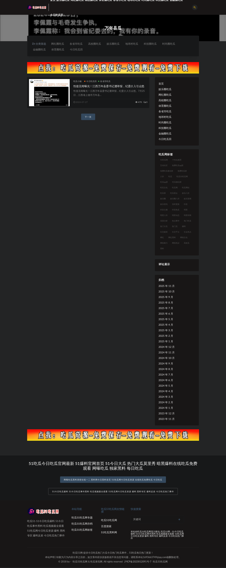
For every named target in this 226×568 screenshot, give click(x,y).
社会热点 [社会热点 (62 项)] (187, 232)
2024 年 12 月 (167, 347)
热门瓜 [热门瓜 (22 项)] (175, 226)
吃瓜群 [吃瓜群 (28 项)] (163, 193)
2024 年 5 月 (166, 385)
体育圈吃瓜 (58, 49)
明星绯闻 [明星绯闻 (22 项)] (187, 215)
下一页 (88, 117)
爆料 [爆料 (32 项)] (184, 226)
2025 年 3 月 (166, 330)
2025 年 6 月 (166, 313)
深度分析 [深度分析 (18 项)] (164, 221)
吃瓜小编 (77, 81)
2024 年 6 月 (166, 380)
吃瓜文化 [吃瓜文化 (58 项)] (164, 188)
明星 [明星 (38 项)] (186, 210)
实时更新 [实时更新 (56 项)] (175, 204)
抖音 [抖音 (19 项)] (186, 204)
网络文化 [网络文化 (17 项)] (184, 237)
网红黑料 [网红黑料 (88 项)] (172, 237)
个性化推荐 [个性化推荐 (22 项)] (176, 160)
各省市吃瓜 (76, 43)
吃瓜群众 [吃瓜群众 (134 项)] (174, 193)
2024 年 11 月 (167, 352)
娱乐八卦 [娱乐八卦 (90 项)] (185, 193)
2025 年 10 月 (167, 291)
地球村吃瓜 (133, 43)
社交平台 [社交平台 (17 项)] (175, 232)
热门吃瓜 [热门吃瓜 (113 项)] (187, 221)
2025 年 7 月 (166, 308)
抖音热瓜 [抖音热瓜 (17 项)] (175, 210)
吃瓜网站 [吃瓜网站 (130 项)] (185, 188)
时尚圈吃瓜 (170, 43)
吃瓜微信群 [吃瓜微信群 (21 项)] (176, 182)
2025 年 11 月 (167, 286)
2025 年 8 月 (166, 302)
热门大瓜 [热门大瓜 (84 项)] (164, 226)
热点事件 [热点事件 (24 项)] (175, 221)
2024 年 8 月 (166, 369)
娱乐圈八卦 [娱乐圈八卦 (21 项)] (174, 199)
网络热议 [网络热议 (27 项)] (175, 243)
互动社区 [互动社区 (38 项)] (164, 165)
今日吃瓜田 (56, 14)
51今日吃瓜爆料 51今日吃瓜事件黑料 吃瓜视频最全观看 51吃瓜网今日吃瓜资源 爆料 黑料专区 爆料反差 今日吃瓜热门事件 (113, 492)
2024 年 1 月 (166, 408)
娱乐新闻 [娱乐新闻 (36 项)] (187, 199)
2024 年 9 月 (166, 363)
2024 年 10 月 (167, 358)
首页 (161, 83)
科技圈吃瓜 (151, 43)
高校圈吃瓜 (95, 43)
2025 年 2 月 (166, 335)
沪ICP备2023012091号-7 (137, 562)
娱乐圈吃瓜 (114, 43)
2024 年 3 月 (166, 396)
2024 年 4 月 (166, 391)
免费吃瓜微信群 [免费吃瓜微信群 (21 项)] (166, 171)
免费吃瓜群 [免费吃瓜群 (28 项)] (182, 171)
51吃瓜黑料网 (109, 532)
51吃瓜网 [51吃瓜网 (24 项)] (164, 160)
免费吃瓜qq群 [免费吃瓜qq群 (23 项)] (177, 165)
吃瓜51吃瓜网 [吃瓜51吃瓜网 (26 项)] (182, 176)
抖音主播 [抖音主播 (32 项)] (164, 210)
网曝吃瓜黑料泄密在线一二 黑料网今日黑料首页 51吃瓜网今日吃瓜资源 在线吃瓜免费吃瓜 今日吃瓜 (113, 480)
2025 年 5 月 (166, 319)
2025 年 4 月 (166, 324)
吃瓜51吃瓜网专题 (82, 518)
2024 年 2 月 (166, 402)
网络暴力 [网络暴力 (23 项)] (164, 243)
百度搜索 (106, 526)
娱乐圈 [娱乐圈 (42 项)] (163, 199)
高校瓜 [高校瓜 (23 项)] (186, 243)
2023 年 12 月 (167, 413)
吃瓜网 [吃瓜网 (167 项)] (175, 188)
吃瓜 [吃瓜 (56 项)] (170, 176)
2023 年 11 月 (167, 419)
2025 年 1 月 (166, 341)
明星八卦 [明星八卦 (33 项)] (164, 215)
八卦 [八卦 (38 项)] (162, 176)
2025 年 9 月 (166, 297)
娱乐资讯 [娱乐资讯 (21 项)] (164, 204)
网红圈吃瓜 (57, 43)
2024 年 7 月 (166, 374)
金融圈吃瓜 (39, 49)
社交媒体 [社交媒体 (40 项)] (164, 232)
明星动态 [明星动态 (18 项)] (175, 215)
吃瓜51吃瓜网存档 (82, 524)
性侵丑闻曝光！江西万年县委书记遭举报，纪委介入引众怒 (109, 86)
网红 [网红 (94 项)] (162, 237)
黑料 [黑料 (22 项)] (162, 249)
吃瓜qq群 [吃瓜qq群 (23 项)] (164, 182)
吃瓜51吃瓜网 (109, 520)
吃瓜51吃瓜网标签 (82, 530)
